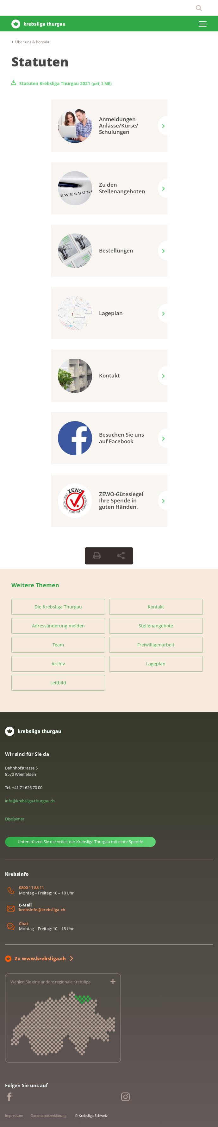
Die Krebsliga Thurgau (58, 607)
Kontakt (156, 607)
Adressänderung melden (58, 626)
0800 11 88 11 (31, 887)
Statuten (40, 61)
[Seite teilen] (121, 555)
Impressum (14, 1115)
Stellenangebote (156, 626)
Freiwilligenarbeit (155, 645)
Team (58, 645)
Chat (23, 923)
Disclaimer (14, 819)
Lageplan (155, 664)
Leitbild (58, 683)
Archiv (58, 664)
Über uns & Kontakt (32, 42)
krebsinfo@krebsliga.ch (42, 909)
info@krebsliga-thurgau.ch (30, 801)
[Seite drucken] (97, 555)
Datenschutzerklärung (48, 1115)
